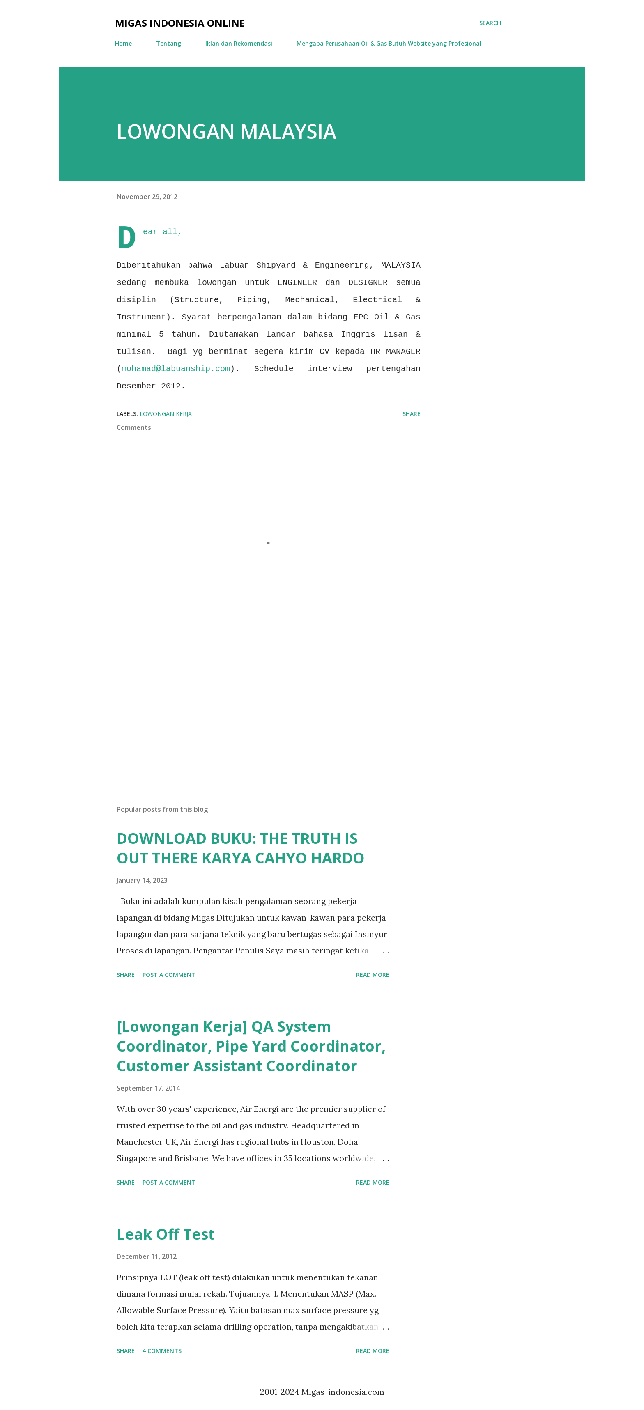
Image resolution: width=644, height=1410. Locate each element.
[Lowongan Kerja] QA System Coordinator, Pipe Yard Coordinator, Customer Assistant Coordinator (251, 1046)
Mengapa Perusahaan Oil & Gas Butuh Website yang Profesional (389, 43)
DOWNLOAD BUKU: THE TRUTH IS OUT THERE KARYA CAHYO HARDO (241, 848)
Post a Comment (169, 974)
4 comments (162, 1351)
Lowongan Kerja (166, 414)
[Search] (490, 23)
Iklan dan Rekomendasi (238, 43)
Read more (372, 974)
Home (123, 43)
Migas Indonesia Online (180, 23)
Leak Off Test (166, 1234)
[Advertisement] (255, 702)
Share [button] (411, 414)
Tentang (168, 43)
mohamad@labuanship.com (176, 369)
